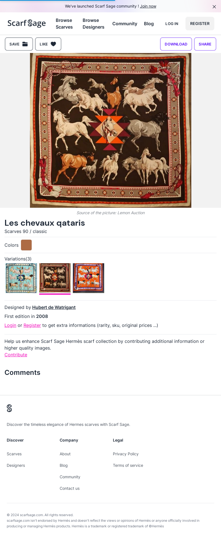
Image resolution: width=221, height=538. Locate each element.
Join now (148, 6)
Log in (171, 23)
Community (124, 23)
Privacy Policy (126, 453)
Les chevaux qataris (44, 222)
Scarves (14, 453)
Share (205, 43)
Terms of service (128, 465)
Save (19, 44)
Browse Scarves (64, 23)
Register (200, 23)
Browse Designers (93, 23)
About (65, 453)
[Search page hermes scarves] (27, 23)
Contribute (15, 354)
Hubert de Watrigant (54, 307)
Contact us (70, 488)
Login (10, 325)
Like (48, 44)
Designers (16, 465)
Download (176, 43)
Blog (149, 23)
